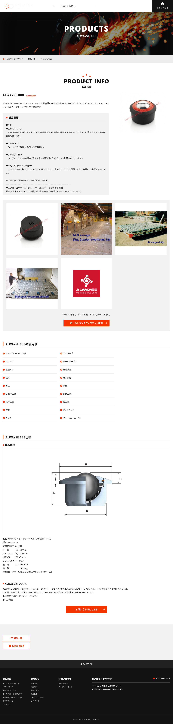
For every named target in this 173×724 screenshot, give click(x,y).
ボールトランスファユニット (12, 697)
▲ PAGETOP (86, 664)
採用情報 (120, 6)
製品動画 (34, 694)
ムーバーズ (7, 704)
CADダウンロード (89, 6)
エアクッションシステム (11, 683)
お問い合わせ (64, 683)
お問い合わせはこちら (86, 609)
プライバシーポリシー (66, 687)
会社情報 (107, 6)
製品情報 (48, 6)
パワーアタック (8, 687)
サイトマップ (35, 701)
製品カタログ (16, 645)
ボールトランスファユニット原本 (86, 323)
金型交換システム (9, 690)
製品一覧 (16, 638)
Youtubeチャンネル (161, 678)
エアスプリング (8, 701)
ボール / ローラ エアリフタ (12, 694)
